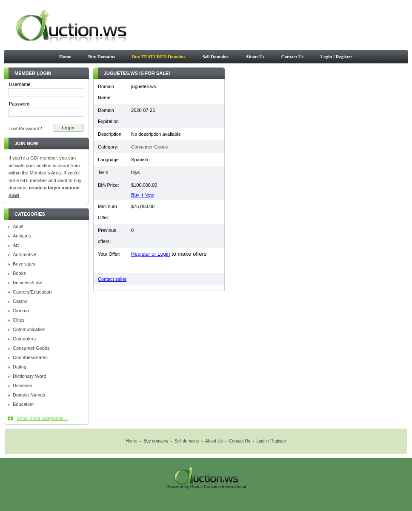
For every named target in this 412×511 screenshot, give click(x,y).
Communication (29, 329)
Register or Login (150, 254)
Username (20, 84)
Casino (20, 301)
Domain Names (29, 395)
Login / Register (336, 56)
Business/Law (27, 282)
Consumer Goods (31, 348)
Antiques (22, 236)
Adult (18, 226)
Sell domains (187, 441)
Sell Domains (215, 56)
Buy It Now (142, 194)
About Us (255, 56)
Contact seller (112, 279)
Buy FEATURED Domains (159, 56)
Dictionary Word (29, 376)
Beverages (24, 264)
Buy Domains (101, 56)
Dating (19, 367)
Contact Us (292, 56)
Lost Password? (25, 128)
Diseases (22, 385)
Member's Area (45, 172)
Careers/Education (32, 292)
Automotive (24, 254)
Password (19, 103)
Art (16, 245)
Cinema (21, 310)
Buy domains (155, 441)
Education (23, 404)
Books (19, 273)
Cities (19, 320)
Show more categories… (42, 418)
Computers (24, 339)
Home (65, 56)
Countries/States (30, 357)
